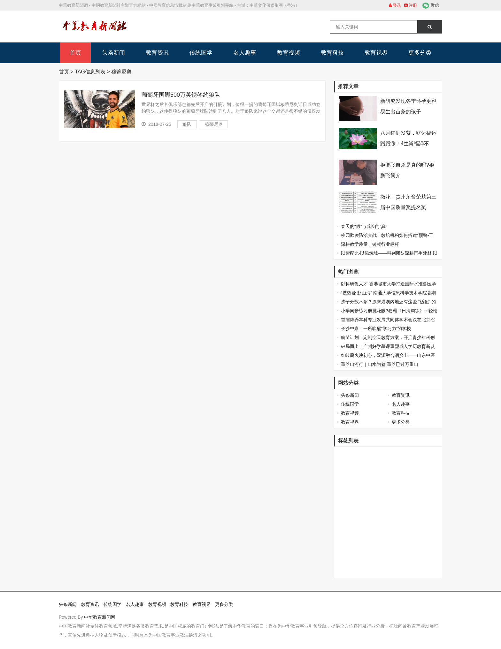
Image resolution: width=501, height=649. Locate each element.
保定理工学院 (397, 570)
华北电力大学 (402, 485)
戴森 (374, 454)
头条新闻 (113, 52)
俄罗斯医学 (391, 464)
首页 (75, 52)
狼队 (186, 124)
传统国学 (200, 52)
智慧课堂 (366, 517)
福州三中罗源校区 (415, 475)
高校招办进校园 (354, 506)
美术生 (381, 506)
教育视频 (288, 52)
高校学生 (348, 464)
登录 (395, 5)
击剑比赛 (348, 496)
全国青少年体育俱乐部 (411, 496)
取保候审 (425, 570)
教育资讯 (157, 52)
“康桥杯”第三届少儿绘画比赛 (398, 549)
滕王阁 (422, 506)
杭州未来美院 (352, 475)
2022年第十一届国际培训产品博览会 (375, 538)
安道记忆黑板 (393, 517)
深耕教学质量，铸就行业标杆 (370, 244)
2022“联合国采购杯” (358, 528)
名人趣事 (244, 52)
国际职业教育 (352, 485)
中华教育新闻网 (99, 617)
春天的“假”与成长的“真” (364, 226)
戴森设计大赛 (420, 464)
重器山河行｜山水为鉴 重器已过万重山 (379, 364)
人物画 (345, 517)
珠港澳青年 (395, 454)
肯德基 (345, 570)
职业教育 (402, 506)
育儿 (420, 538)
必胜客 (377, 485)
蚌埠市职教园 (352, 549)
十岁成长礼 (422, 454)
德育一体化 (381, 475)
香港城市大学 (352, 454)
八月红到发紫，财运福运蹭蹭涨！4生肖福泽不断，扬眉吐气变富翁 (408, 143)
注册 (410, 5)
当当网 (368, 464)
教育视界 (376, 52)
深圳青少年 (368, 570)
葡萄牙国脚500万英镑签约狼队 (181, 95)
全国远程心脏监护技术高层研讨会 (394, 559)
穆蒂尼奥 (214, 124)
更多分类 (419, 52)
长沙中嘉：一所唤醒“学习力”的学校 (376, 328)
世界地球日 (372, 496)
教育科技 (332, 52)
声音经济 (348, 559)
